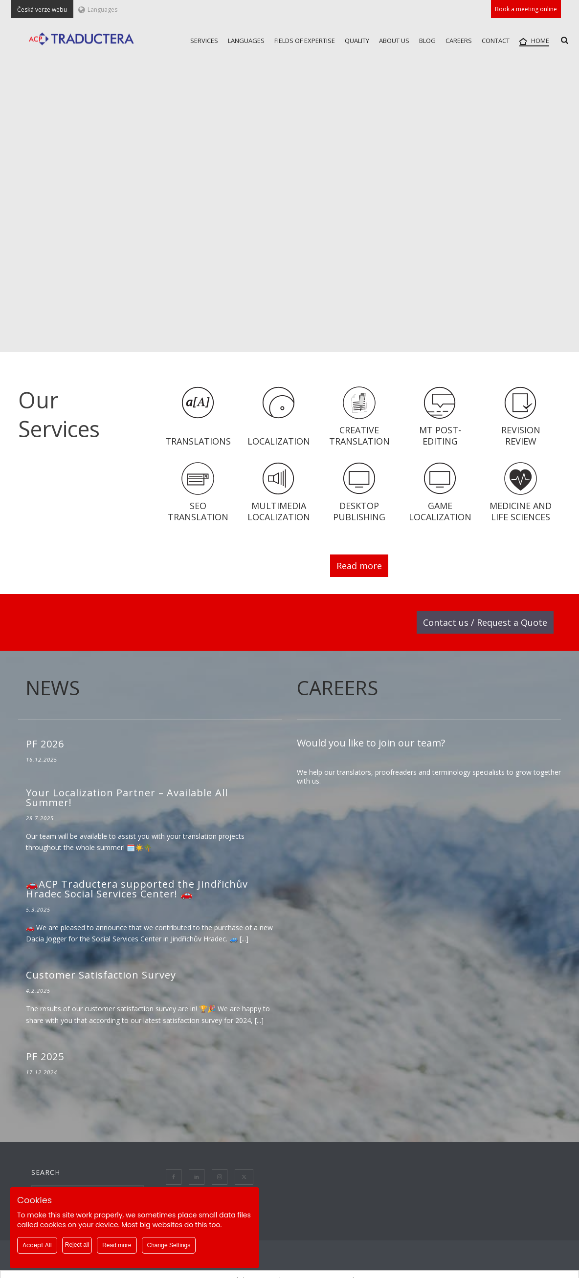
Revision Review (520, 435)
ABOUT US (394, 40)
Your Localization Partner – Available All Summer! (127, 797)
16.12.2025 (41, 759)
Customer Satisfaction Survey (101, 974)
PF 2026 (45, 743)
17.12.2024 (41, 1072)
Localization (278, 441)
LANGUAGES (246, 40)
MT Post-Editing (440, 435)
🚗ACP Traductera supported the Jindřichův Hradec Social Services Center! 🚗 (137, 888)
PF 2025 (45, 1056)
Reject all (77, 1244)
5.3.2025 (38, 909)
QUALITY (357, 40)
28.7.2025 (40, 818)
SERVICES (204, 40)
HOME (534, 40)
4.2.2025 (38, 990)
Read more (359, 566)
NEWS (52, 687)
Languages (97, 9)
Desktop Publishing (359, 511)
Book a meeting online (526, 9)
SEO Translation (198, 511)
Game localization (440, 511)
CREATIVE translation (359, 435)
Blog (427, 40)
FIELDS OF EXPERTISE (304, 40)
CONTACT (496, 40)
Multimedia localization (278, 511)
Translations (198, 441)
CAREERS (458, 40)
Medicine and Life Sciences (521, 511)
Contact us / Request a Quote (485, 622)
